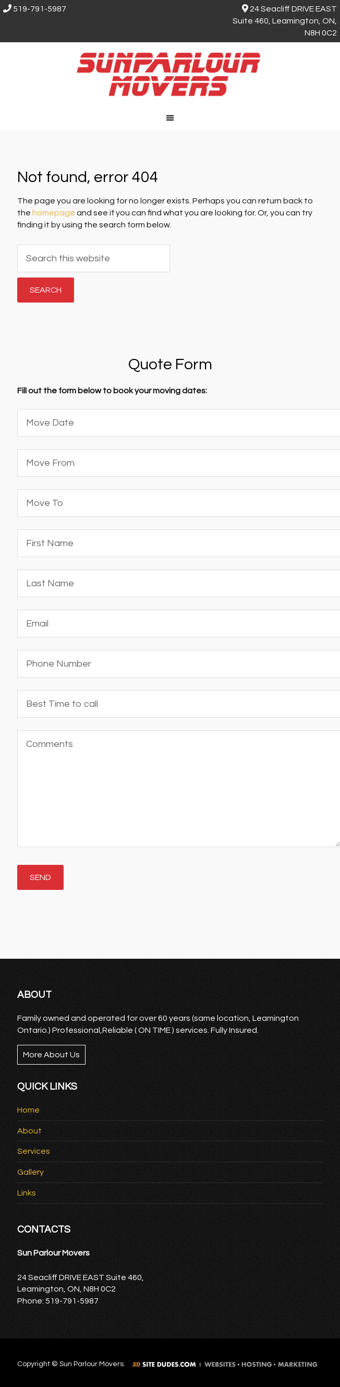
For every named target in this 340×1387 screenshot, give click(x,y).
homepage (53, 213)
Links (26, 1193)
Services (33, 1151)
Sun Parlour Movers (170, 73)
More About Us (51, 1055)
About (29, 1131)
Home (28, 1110)
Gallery (30, 1172)
